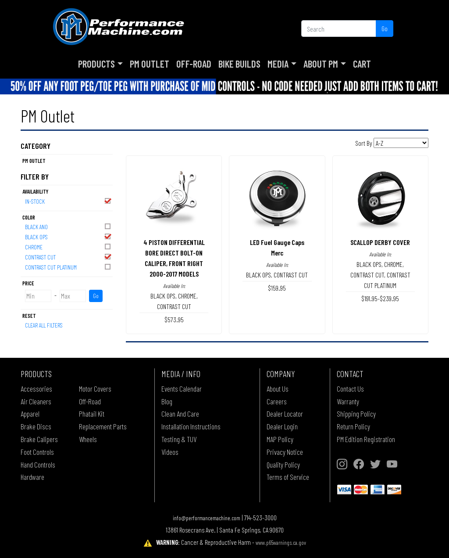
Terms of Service (288, 476)
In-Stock (68, 201)
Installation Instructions (191, 426)
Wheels (88, 439)
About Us (278, 388)
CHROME (68, 246)
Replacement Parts (103, 426)
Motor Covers (95, 388)
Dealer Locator (285, 413)
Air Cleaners (36, 401)
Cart (362, 63)
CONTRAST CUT (68, 256)
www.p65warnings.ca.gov (281, 542)
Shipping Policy (356, 413)
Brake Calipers (39, 439)
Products (96, 63)
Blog (166, 401)
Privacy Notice (285, 451)
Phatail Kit (91, 413)
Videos (169, 451)
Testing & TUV (178, 439)
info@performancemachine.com (206, 518)
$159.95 (277, 288)
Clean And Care (180, 413)
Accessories (36, 388)
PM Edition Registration (366, 439)
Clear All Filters (44, 325)
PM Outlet (149, 63)
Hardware (32, 476)
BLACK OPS (68, 236)
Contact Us (350, 388)
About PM (320, 63)
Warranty (348, 401)
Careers (277, 401)
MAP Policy (280, 439)
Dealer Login (282, 426)
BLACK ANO (68, 226)
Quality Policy (283, 464)
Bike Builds (239, 63)
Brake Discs (36, 426)
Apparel (30, 413)
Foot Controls (37, 451)
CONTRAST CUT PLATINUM (68, 267)
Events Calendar (181, 388)
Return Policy (353, 426)
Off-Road (193, 63)
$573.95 (174, 319)
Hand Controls (38, 464)
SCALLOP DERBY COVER (380, 242)
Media (278, 63)
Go (384, 28)
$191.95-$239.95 (380, 298)
